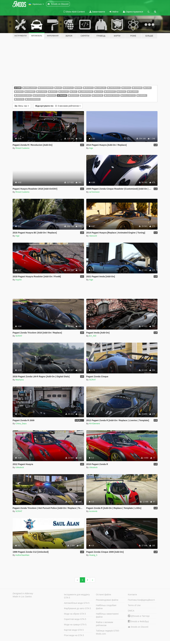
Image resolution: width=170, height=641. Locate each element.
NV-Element (94, 423)
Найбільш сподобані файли (106, 607)
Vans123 (93, 236)
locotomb (93, 511)
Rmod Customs (22, 148)
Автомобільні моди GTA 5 (76, 603)
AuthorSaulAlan (22, 555)
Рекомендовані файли (107, 600)
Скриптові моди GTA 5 (75, 619)
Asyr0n (18, 279)
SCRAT (19, 336)
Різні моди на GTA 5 (74, 635)
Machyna (20, 380)
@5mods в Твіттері (139, 616)
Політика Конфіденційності (141, 600)
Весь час (21, 106)
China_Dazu (21, 423)
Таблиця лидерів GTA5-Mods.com (108, 632)
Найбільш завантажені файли (107, 615)
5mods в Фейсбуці (138, 621)
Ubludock (20, 467)
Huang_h (93, 555)
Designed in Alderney (23, 593)
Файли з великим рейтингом (104, 624)
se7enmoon (94, 192)
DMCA (131, 610)
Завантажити (97, 11)
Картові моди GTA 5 (74, 630)
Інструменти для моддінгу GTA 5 (77, 596)
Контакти (132, 594)
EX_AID (92, 336)
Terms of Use (134, 605)
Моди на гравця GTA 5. (75, 624)
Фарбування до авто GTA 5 (77, 608)
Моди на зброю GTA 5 (75, 614)
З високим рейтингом (58, 106)
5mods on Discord (138, 627)
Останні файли (103, 594)
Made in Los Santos (22, 596)
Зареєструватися (133, 11)
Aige (91, 148)
